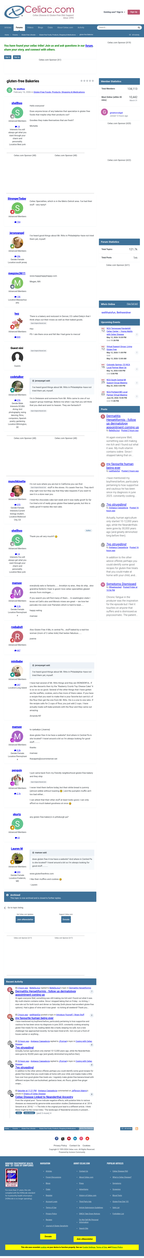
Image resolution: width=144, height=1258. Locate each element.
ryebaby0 (17, 627)
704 (17, 222)
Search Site (83, 1228)
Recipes (49, 1220)
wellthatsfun (35, 1015)
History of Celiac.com (87, 1195)
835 (17, 337)
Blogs (40, 27)
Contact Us (74, 1145)
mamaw (17, 583)
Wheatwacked (115, 587)
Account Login (51, 1202)
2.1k (17, 794)
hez (17, 313)
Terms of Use (51, 1208)
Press (81, 1183)
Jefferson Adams (79, 1091)
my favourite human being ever (34, 1018)
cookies (43, 1247)
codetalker (17, 376)
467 (17, 650)
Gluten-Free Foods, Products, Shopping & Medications (59, 92)
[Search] (109, 28)
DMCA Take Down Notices (89, 1214)
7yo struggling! (24, 1047)
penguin (17, 770)
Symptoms (117, 1183)
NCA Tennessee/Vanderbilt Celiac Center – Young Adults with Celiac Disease (119, 331)
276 (17, 400)
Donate (66, 919)
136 (17, 297)
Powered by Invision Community (72, 1152)
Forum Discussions (53, 1177)
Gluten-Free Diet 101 (121, 1202)
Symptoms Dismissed (121, 584)
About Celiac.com (65, 27)
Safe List (116, 1208)
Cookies (86, 1145)
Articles (7, 27)
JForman (63, 1041)
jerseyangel (17, 233)
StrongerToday (17, 198)
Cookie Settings (89, 1247)
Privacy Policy (60, 1145)
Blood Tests (117, 1195)
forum (89, 45)
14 (17, 126)
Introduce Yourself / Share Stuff (70, 1015)
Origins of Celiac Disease (34, 1094)
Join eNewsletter (25, 919)
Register (49, 1195)
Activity (81, 27)
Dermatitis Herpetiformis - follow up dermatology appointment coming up (122, 421)
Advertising (83, 1189)
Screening (117, 1189)
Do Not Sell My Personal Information (88, 1221)
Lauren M (17, 848)
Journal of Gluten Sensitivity (57, 1226)
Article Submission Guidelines (91, 1208)
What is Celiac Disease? (122, 1177)
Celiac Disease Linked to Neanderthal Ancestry (44, 1097)
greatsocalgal (116, 112)
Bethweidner (124, 312)
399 (17, 872)
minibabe (17, 661)
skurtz (17, 814)
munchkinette (17, 481)
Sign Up (133, 12)
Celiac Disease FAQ (120, 1171)
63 (17, 838)
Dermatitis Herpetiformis (80, 988)
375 (17, 505)
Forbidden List (118, 1214)
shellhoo (21, 89)
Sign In (7, 57)
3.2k (17, 606)
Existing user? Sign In (114, 12)
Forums (19, 28)
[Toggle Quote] (33, 381)
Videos (30, 27)
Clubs (50, 27)
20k (17, 256)
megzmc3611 (16, 273)
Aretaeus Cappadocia (40, 1041)
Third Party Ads (85, 1202)
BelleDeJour (35, 988)
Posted (130, 430)
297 (17, 685)
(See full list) (132, 304)
